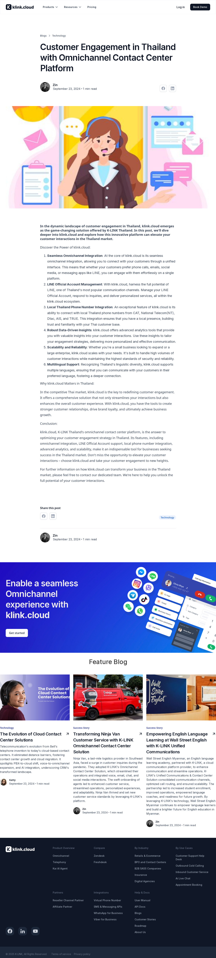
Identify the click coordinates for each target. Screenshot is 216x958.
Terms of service (61, 954)
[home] (20, 7)
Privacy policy (82, 954)
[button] (50, 7)
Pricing (91, 6)
